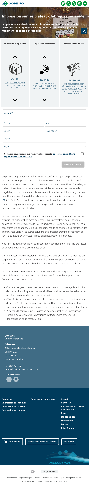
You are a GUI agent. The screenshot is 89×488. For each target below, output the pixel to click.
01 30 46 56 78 (15, 366)
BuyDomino (12, 441)
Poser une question (73, 164)
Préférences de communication (34, 481)
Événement (67, 420)
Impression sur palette (13, 410)
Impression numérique (43, 399)
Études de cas (68, 416)
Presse (64, 424)
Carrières (66, 402)
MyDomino (69, 441)
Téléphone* (51, 130)
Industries (7, 399)
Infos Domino (68, 428)
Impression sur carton (13, 406)
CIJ (3, 200)
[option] (15, 79)
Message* (8, 112)
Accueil (64, 399)
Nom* (48, 123)
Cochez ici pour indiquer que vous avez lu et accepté (40, 155)
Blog (63, 413)
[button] (15, 57)
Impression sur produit (14, 402)
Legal (62, 477)
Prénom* (7, 123)
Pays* (6, 146)
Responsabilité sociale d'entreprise (72, 408)
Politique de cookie (73, 477)
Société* (7, 138)
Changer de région (49, 471)
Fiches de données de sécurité (42, 441)
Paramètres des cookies (57, 481)
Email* (6, 130)
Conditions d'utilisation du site (46, 477)
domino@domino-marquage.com (23, 369)
